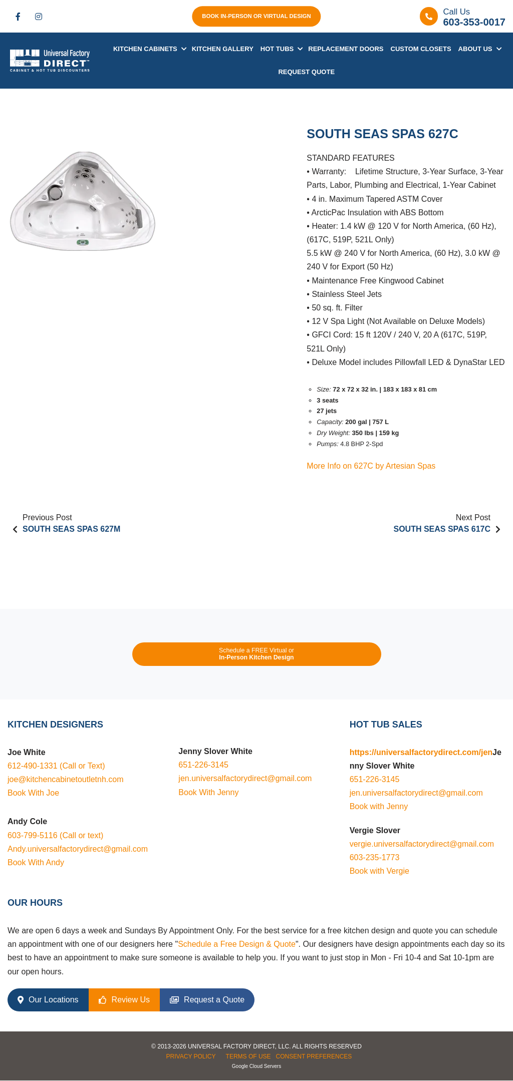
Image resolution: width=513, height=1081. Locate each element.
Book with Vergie (379, 871)
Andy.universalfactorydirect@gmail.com (78, 849)
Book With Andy (36, 862)
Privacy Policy (191, 1056)
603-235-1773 (375, 857)
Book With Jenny (208, 792)
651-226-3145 (203, 765)
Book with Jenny (379, 807)
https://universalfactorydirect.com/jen (421, 752)
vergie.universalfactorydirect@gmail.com (422, 844)
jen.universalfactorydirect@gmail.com (245, 779)
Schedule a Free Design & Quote (237, 944)
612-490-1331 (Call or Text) (56, 766)
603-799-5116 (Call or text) (55, 835)
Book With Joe (33, 793)
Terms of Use (248, 1056)
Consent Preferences (314, 1056)
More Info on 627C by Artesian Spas (371, 466)
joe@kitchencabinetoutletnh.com (66, 779)
